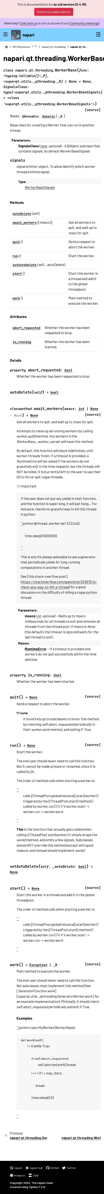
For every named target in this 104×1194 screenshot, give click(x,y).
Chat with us (28, 23)
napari (28, 34)
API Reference (21, 46)
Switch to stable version (54, 12)
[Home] (6, 47)
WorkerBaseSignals (40, 187)
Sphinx (33, 1187)
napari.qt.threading (54, 46)
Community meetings (84, 23)
